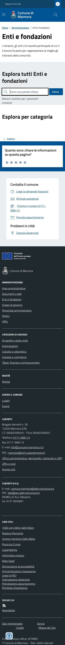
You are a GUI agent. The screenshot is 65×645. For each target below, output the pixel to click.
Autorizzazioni (10, 346)
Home (5, 28)
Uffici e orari (9, 464)
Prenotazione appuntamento (18, 584)
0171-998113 (21, 437)
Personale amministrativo (17, 310)
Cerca (55, 92)
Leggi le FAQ (9, 575)
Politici (6, 316)
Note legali (8, 561)
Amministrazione (20, 28)
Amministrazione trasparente (19, 571)
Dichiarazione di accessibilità (18, 566)
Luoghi (6, 401)
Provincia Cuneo (11, 544)
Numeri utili (8, 469)
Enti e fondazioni (11, 299)
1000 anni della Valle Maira (18, 528)
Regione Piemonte (13, 4)
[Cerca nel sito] (54, 15)
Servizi (41, 624)
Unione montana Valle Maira (18, 539)
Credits (20, 628)
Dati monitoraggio (12, 624)
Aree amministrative (13, 288)
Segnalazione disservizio (16, 579)
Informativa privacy (13, 555)
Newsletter (8, 610)
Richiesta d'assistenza (14, 588)
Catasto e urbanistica (14, 351)
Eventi (6, 406)
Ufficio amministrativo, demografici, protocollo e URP (32, 458)
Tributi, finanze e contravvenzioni (21, 363)
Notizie (6, 382)
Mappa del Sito (47, 628)
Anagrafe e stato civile (15, 340)
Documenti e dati (12, 294)
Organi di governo (12, 305)
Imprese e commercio (14, 357)
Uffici (5, 321)
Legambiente (9, 550)
